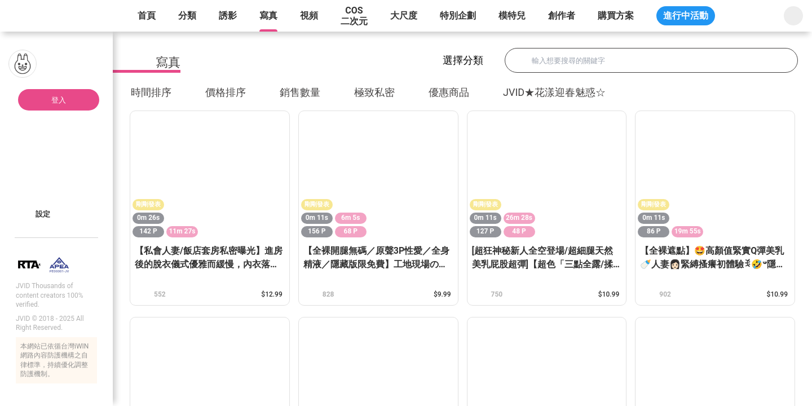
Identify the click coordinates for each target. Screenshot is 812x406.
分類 (187, 15)
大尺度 (403, 15)
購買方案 (616, 15)
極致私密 (374, 92)
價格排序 (231, 92)
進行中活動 (685, 15)
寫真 (268, 15)
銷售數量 (306, 92)
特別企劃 (458, 15)
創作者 (561, 15)
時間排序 (157, 92)
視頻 (309, 15)
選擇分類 (474, 60)
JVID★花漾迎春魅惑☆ (554, 92)
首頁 (147, 15)
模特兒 (512, 15)
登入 (58, 100)
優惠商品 (449, 92)
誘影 (228, 15)
